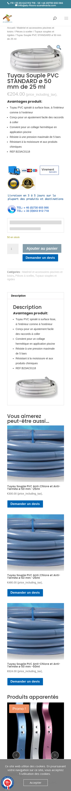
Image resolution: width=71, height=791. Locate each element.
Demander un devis (40, 258)
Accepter (35, 782)
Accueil (11, 27)
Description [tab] (18, 295)
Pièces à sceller (23, 31)
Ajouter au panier (42, 248)
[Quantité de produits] (13, 249)
